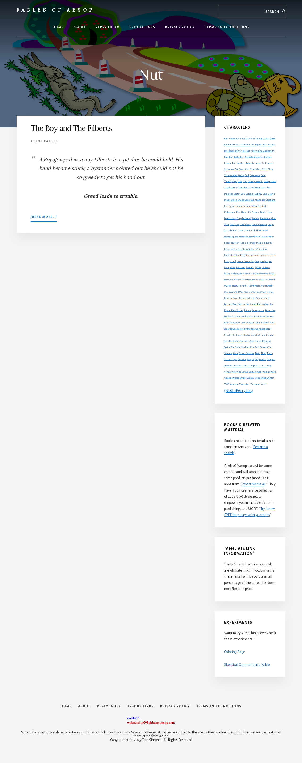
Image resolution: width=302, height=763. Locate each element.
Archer (227, 145)
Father (254, 206)
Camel (270, 163)
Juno (245, 249)
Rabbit (244, 316)
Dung (253, 200)
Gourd (255, 224)
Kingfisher (229, 255)
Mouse (264, 279)
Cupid (227, 188)
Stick (252, 347)
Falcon (239, 206)
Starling (245, 347)
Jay (232, 249)
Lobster (240, 261)
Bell (244, 151)
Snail (264, 335)
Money (256, 273)
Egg (263, 200)
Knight (243, 255)
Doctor (237, 194)
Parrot (242, 298)
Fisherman (229, 212)
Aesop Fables (44, 141)
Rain (251, 316)
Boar (226, 157)
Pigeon (227, 310)
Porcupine (270, 310)
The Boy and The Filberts (77, 127)
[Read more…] (44, 218)
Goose (248, 224)
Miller (258, 267)
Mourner (256, 280)
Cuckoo (272, 181)
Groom (247, 230)
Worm (264, 384)
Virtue (245, 372)
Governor (262, 224)
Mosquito (228, 280)
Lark (256, 255)
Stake (238, 347)
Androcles (253, 138)
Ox (258, 292)
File (259, 206)
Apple (273, 138)
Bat (260, 145)
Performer (251, 304)
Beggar (238, 151)
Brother (268, 157)
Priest (231, 316)
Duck (247, 200)
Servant (260, 329)
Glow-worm (265, 218)
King (264, 249)
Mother (237, 280)
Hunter (235, 243)
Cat (236, 169)
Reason (270, 316)
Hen (236, 237)
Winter (270, 378)
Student (264, 347)
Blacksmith (268, 151)
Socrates (228, 341)
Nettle (245, 286)
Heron (264, 237)
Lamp (250, 255)
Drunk (241, 200)
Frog (238, 218)
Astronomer (244, 145)
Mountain (246, 280)
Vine (238, 372)
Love (257, 261)
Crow (266, 181)
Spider (262, 341)
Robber (250, 323)
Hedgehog (229, 237)
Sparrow (254, 341)
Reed (226, 323)
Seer (253, 329)
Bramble (248, 157)
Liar (269, 255)
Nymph (269, 286)
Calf (264, 163)
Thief (263, 353)
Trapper (271, 359)
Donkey (258, 193)
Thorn (270, 353)
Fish (264, 206)
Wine (263, 378)
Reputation (235, 323)
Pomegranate (258, 310)
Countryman (230, 181)
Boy (242, 157)
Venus (227, 372)
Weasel (228, 378)
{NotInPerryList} (238, 390)
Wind (257, 378)
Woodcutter (244, 384)
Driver (227, 200)
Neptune (236, 286)
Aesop (234, 138)
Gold (237, 224)
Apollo (266, 138)
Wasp (273, 372)
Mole (241, 273)
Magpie (268, 261)
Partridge (250, 298)
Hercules (243, 237)
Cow (240, 181)
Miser (227, 273)
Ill (248, 243)
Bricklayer (259, 157)
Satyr (232, 329)
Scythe (247, 329)
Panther (228, 298)
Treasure (237, 366)
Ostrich (248, 292)
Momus (248, 273)
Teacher (250, 353)
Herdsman (254, 237)
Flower (244, 212)
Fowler (263, 212)
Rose (272, 323)
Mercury (250, 267)
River (244, 323)
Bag (256, 145)
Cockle (241, 175)
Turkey (268, 366)
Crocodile (258, 181)
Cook (247, 175)
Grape (271, 224)
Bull (234, 163)
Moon (271, 273)
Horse (227, 243)
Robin (257, 323)
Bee (226, 151)
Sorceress (245, 341)
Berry (254, 151)
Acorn (227, 138)
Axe (252, 145)
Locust (247, 261)
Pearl (235, 304)
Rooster (265, 323)
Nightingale (254, 286)
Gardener (246, 218)
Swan (235, 353)
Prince (237, 316)
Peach (266, 298)
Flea (238, 212)
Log (252, 261)
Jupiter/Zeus (255, 249)
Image (252, 243)
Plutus (247, 310)
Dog (242, 193)
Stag (233, 347)
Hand (259, 230)
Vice (233, 372)
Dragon (271, 194)
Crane (251, 181)
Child (264, 169)
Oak (226, 292)
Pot (225, 316)
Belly (249, 151)
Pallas (270, 292)
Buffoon (227, 163)
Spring (227, 347)
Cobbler (234, 175)
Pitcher (239, 310)
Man (226, 267)
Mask (232, 267)
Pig (271, 304)
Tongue (250, 359)
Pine (233, 310)
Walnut (266, 372)
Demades (265, 188)
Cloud (227, 175)
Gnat (273, 218)
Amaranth (242, 138)
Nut (262, 286)
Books (236, 157)
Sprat (268, 341)
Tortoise (262, 359)
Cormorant (255, 175)
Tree (245, 366)
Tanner (242, 353)
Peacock (228, 304)
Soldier (236, 341)
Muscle (227, 286)
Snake (271, 335)
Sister (247, 335)
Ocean (232, 292)
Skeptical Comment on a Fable (247, 664)
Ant (261, 138)
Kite (237, 255)
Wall (259, 372)
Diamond (228, 194)
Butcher (241, 163)
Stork (257, 347)
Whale (235, 378)
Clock (270, 169)
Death (251, 188)
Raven (263, 316)
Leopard (262, 255)
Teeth (257, 353)
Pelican (242, 304)
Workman (255, 384)
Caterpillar (244, 169)
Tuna (261, 366)
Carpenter (229, 169)
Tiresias (242, 359)
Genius (255, 218)
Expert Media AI (253, 484)
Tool (256, 359)
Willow (250, 378)
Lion (226, 261)
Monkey (264, 273)
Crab (245, 181)
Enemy (227, 206)
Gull (253, 230)
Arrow (235, 145)
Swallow (228, 353)
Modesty (235, 273)
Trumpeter (253, 366)
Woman (234, 384)
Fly (249, 212)
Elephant (270, 200)
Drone (234, 200)
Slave (253, 335)
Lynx (262, 261)
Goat (226, 224)
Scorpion (240, 329)
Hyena (242, 243)
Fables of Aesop (55, 10)
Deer (257, 188)
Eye (233, 206)
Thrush (228, 359)
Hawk (265, 230)
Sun (270, 347)
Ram (256, 316)
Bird (260, 151)
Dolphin (250, 194)
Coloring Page (234, 652)
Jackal (227, 249)
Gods (232, 224)
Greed (240, 230)
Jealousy (238, 249)
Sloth (258, 335)
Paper (236, 298)
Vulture (252, 372)
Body (231, 157)
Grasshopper (230, 230)
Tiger (234, 359)
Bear (265, 145)
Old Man (239, 292)
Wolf (226, 383)
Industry (268, 243)
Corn (263, 175)
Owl (254, 292)
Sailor (227, 329)
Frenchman (230, 218)
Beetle (231, 151)
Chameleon (255, 169)
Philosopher (263, 304)
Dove (265, 194)
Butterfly (249, 163)
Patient (259, 298)
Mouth (272, 280)
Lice (273, 255)
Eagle (258, 200)
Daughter (243, 188)
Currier (234, 188)
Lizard (233, 261)
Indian (259, 243)
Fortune (256, 212)
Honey (271, 237)
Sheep (267, 328)
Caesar (258, 163)
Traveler (228, 365)
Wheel (243, 378)
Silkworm (239, 335)
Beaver (271, 145)
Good (242, 224)
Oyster (263, 292)
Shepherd (229, 335)
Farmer (246, 206)
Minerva (266, 267)
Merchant (240, 267)
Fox (270, 212)
